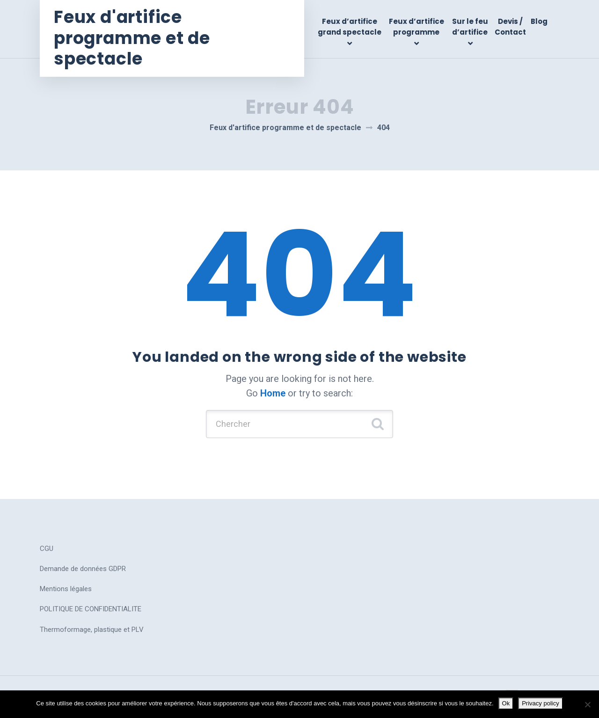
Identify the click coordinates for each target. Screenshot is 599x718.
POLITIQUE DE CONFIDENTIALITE (90, 609)
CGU (46, 548)
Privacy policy (540, 703)
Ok (506, 703)
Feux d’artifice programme (416, 26)
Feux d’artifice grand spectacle (349, 26)
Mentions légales (66, 589)
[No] (587, 704)
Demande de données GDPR (83, 568)
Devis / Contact (510, 26)
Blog (539, 21)
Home (272, 393)
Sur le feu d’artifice (470, 26)
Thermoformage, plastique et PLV (92, 629)
